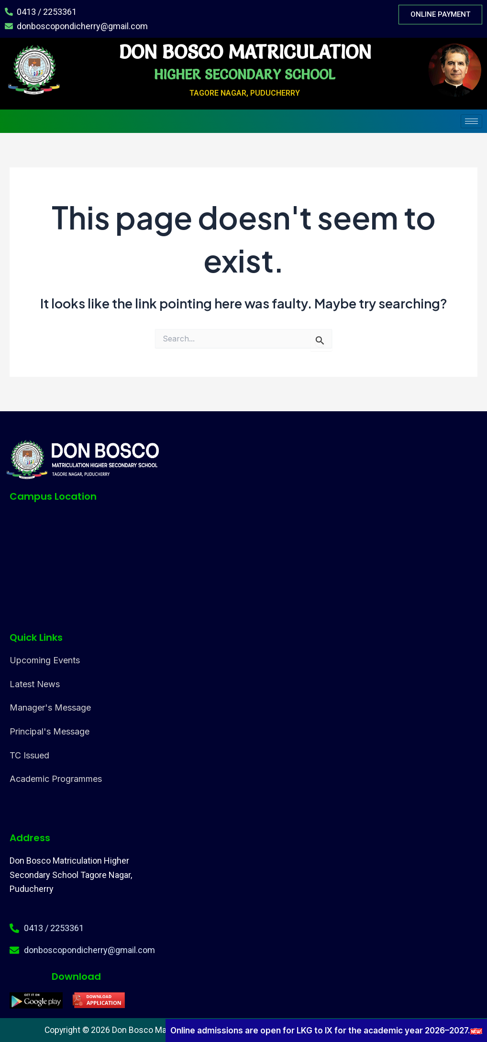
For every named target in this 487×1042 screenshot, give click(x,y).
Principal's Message (49, 732)
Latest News (35, 684)
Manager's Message (50, 708)
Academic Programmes (56, 779)
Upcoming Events (45, 660)
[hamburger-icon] (471, 121)
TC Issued (29, 755)
